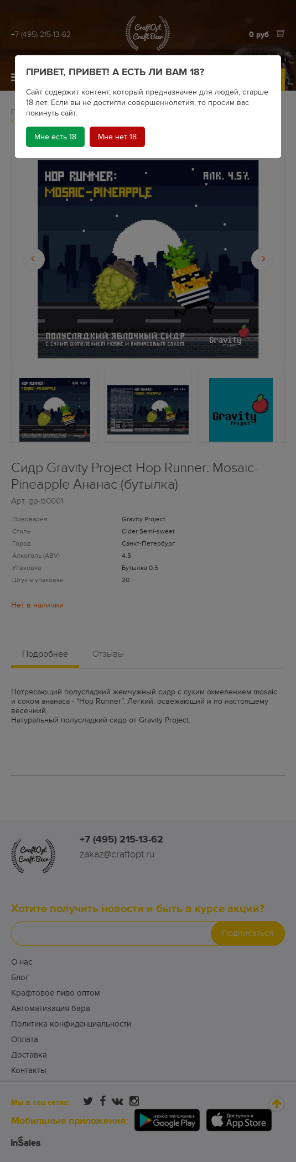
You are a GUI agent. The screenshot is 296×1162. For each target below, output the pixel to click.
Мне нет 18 (117, 137)
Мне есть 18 (55, 137)
